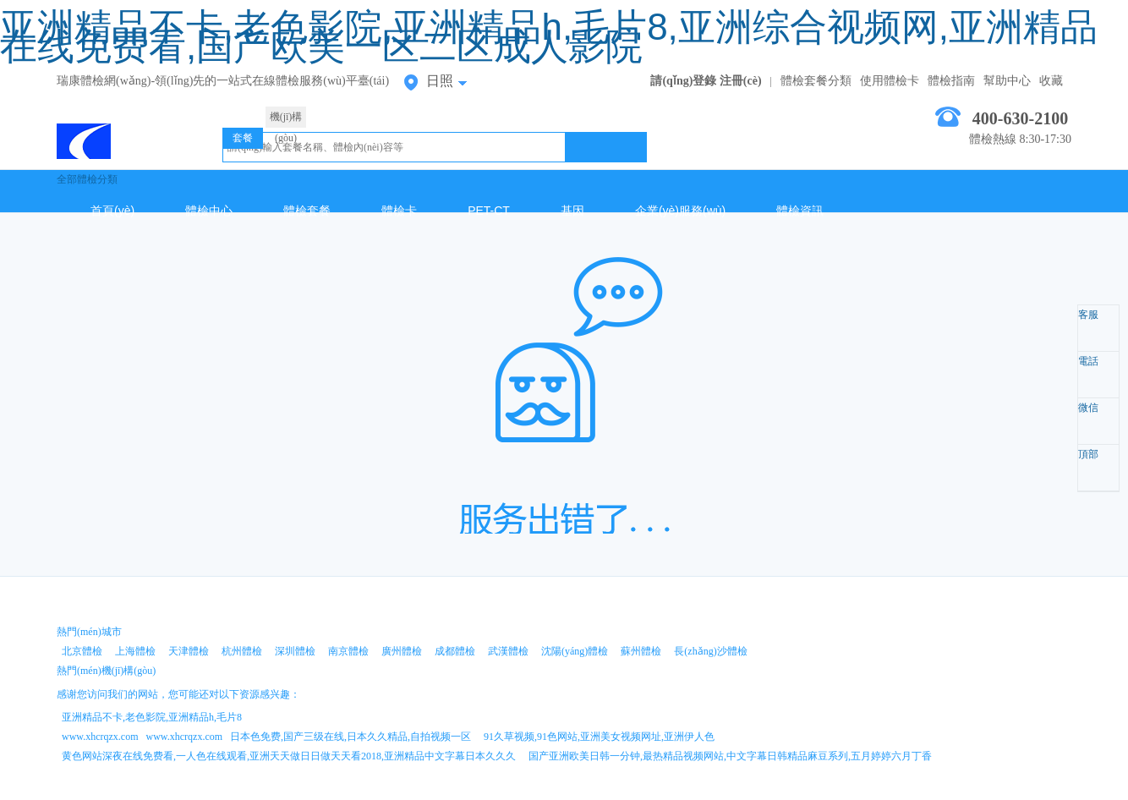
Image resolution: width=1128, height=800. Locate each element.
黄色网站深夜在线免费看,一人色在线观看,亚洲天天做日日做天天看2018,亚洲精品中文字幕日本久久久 (289, 756)
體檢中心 (209, 210)
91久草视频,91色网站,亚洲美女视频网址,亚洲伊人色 (599, 736)
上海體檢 (135, 651)
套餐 (243, 138)
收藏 (1051, 80)
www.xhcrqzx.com (100, 736)
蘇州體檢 (641, 651)
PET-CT (489, 210)
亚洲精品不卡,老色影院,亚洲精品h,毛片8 (152, 717)
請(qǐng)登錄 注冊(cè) (705, 80)
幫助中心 (1007, 80)
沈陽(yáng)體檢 (574, 651)
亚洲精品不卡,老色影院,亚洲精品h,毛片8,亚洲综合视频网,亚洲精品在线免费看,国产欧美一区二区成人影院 (549, 36)
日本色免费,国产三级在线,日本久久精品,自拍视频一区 (350, 736)
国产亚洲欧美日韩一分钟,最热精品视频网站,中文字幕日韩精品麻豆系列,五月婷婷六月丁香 (730, 756)
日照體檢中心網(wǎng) (127, 137)
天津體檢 (188, 651)
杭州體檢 (242, 651)
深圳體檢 (295, 651)
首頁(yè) (112, 210)
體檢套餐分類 (815, 80)
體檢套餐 (307, 210)
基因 (572, 210)
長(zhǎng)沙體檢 (710, 651)
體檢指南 (951, 80)
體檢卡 (399, 210)
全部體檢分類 (87, 179)
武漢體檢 (508, 651)
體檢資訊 (800, 210)
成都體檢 (455, 651)
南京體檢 (348, 651)
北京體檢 (82, 651)
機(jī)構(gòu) (286, 119)
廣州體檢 (401, 651)
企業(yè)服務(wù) (680, 210)
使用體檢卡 (889, 80)
